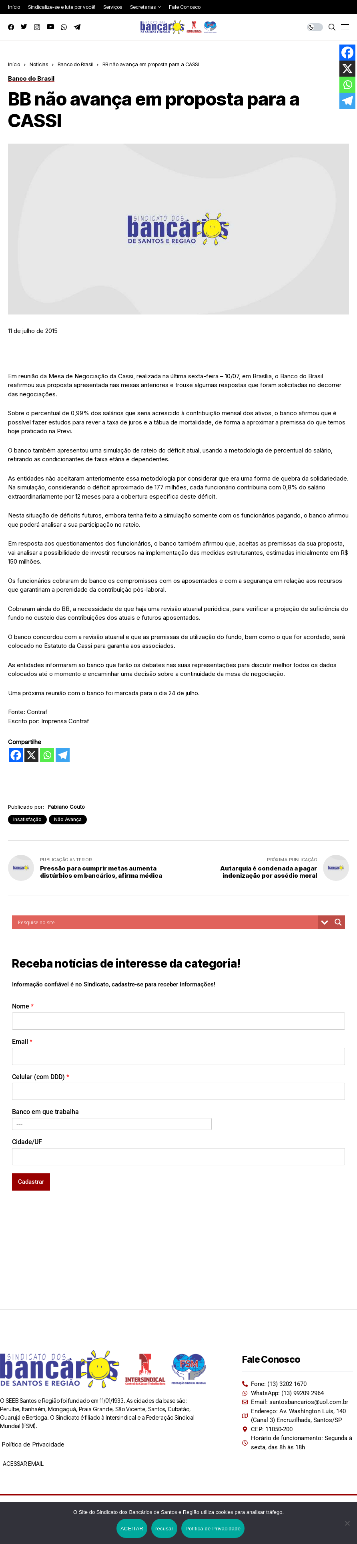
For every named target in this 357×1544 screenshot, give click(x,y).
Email (22, 1041)
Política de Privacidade (33, 1444)
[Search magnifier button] (338, 922)
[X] (31, 755)
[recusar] (347, 1523)
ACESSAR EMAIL (23, 1463)
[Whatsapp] (47, 755)
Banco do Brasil (75, 64)
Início (14, 64)
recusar (164, 1529)
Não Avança (68, 819)
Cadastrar (31, 1181)
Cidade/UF (27, 1142)
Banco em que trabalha (45, 1112)
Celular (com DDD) (40, 1077)
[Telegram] (63, 755)
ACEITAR (131, 1529)
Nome (23, 1006)
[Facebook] (16, 755)
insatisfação (27, 819)
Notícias (39, 64)
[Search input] (167, 922)
